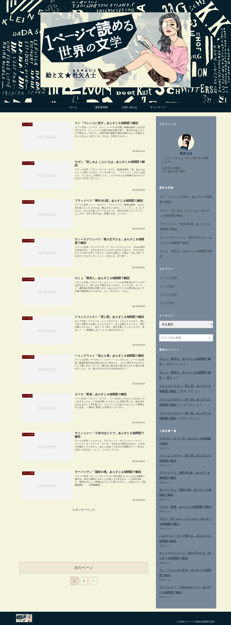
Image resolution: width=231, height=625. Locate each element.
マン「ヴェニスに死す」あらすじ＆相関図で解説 (186, 199)
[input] (186, 337)
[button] (210, 338)
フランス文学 (168, 294)
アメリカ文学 (168, 278)
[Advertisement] (84, 534)
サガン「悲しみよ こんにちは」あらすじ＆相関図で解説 (185, 213)
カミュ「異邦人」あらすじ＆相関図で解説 (186, 254)
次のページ (83, 567)
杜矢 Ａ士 (186, 153)
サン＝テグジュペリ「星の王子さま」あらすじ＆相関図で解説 (186, 240)
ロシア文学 (167, 303)
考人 (169, 377)
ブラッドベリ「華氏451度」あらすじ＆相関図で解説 (185, 226)
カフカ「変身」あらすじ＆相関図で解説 (185, 506)
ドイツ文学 (167, 286)
